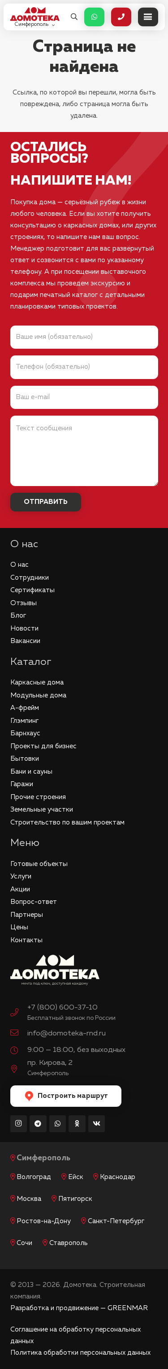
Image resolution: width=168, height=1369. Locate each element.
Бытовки (24, 758)
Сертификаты (32, 590)
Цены (19, 927)
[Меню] (148, 17)
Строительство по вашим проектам (67, 822)
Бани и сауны (31, 771)
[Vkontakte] (96, 1123)
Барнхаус (25, 733)
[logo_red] (35, 14)
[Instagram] (18, 1123)
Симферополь (43, 1158)
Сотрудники (29, 577)
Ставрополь (68, 1243)
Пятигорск (75, 1199)
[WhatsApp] (57, 1123)
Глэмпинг (24, 720)
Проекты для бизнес (43, 746)
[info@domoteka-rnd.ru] (18, 1033)
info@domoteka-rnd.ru (66, 1033)
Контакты (26, 940)
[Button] (94, 17)
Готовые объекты (39, 864)
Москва (29, 1199)
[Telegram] (38, 1123)
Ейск (75, 1177)
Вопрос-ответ (33, 902)
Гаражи (21, 784)
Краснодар (117, 1177)
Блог (18, 615)
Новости (24, 628)
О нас (19, 564)
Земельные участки (41, 809)
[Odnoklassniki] (77, 1123)
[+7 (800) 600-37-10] (18, 1013)
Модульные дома (38, 695)
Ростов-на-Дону (44, 1221)
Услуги (20, 876)
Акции (20, 889)
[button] (74, 17)
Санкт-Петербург (116, 1221)
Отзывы (23, 603)
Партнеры (26, 914)
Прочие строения (38, 797)
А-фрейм (24, 708)
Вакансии (25, 641)
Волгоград (34, 1177)
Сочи (24, 1243)
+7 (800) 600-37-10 (62, 1007)
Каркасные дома (37, 682)
